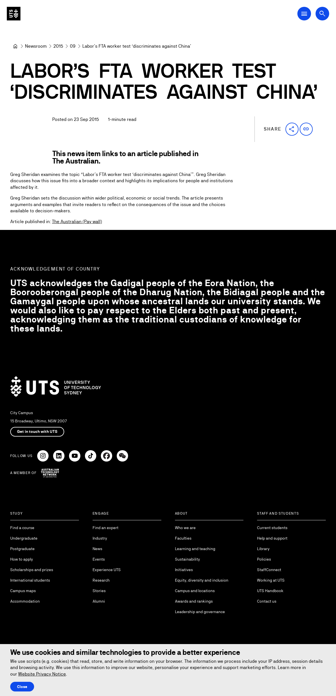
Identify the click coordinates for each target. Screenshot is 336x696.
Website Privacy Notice (42, 674)
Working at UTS (271, 580)
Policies (264, 559)
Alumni (99, 601)
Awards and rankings (194, 601)
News (97, 548)
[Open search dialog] (322, 13)
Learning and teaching (195, 548)
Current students (272, 527)
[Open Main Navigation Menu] (304, 13)
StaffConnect (269, 569)
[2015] (58, 46)
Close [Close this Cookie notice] (22, 686)
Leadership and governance (200, 611)
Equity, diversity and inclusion (201, 580)
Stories (99, 590)
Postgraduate (22, 548)
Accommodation (25, 601)
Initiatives (184, 569)
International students (30, 580)
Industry (100, 538)
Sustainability (187, 559)
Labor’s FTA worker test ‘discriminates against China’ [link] (136, 46)
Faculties (183, 538)
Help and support (272, 538)
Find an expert (105, 527)
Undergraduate (23, 538)
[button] (292, 129)
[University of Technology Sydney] (15, 46)
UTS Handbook (270, 590)
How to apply (21, 559)
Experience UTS (107, 569)
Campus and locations (195, 590)
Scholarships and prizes (31, 569)
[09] (73, 46)
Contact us (266, 601)
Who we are (185, 527)
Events (99, 559)
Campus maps (23, 590)
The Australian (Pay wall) (77, 222)
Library (263, 548)
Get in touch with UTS (37, 431)
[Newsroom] (36, 46)
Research (101, 580)
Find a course (22, 527)
